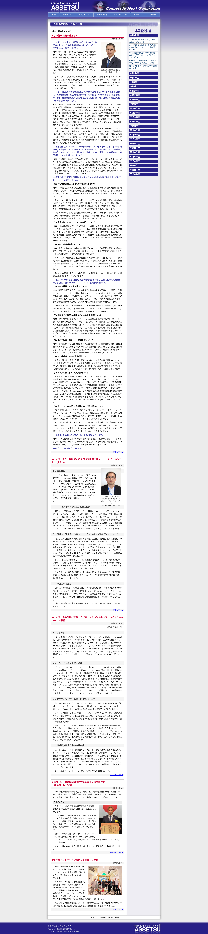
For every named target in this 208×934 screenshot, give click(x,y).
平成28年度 (135, 108)
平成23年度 (135, 130)
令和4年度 (134, 82)
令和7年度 (134, 35)
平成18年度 (135, 152)
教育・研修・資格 (120, 15)
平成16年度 (135, 161)
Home (53, 15)
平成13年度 (135, 174)
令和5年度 (134, 78)
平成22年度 (135, 135)
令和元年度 (135, 95)
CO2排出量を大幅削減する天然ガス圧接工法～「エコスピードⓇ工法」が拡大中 (143, 47)
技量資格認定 (84, 15)
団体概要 (153, 15)
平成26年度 (135, 117)
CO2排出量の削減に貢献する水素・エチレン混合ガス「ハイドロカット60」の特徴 (143, 55)
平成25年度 (135, 122)
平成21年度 (135, 139)
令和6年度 (134, 73)
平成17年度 (135, 157)
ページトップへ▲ (116, 452)
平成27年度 (135, 113)
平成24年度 (135, 126)
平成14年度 (135, 170)
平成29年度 (135, 104)
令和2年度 (134, 91)
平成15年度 (135, 165)
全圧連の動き (102, 15)
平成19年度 (135, 148)
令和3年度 (134, 86)
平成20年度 (135, 144)
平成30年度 (135, 100)
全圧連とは (67, 15)
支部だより (138, 15)
